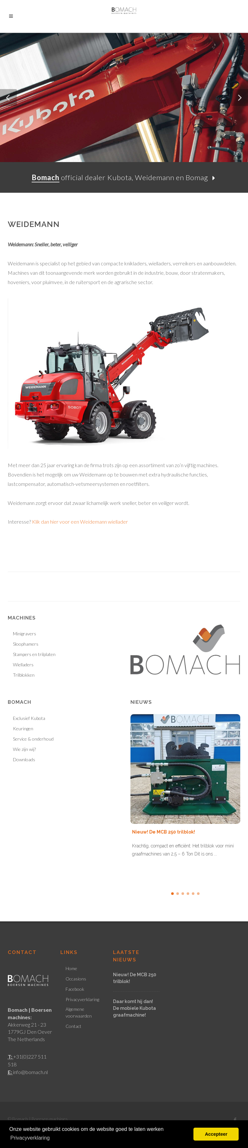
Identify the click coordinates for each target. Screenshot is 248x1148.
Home (71, 968)
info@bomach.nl (30, 1072)
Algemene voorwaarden (79, 1012)
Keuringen (23, 728)
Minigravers (24, 633)
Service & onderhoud (33, 739)
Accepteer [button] (216, 1134)
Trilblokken (24, 675)
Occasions (76, 978)
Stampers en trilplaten (34, 654)
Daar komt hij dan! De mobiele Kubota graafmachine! (134, 1008)
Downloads (24, 759)
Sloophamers (25, 644)
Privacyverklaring (82, 999)
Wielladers (23, 664)
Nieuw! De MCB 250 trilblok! (163, 832)
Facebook (75, 989)
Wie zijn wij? (24, 749)
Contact (73, 1026)
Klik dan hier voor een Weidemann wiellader (79, 521)
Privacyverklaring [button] (30, 1138)
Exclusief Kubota (29, 718)
